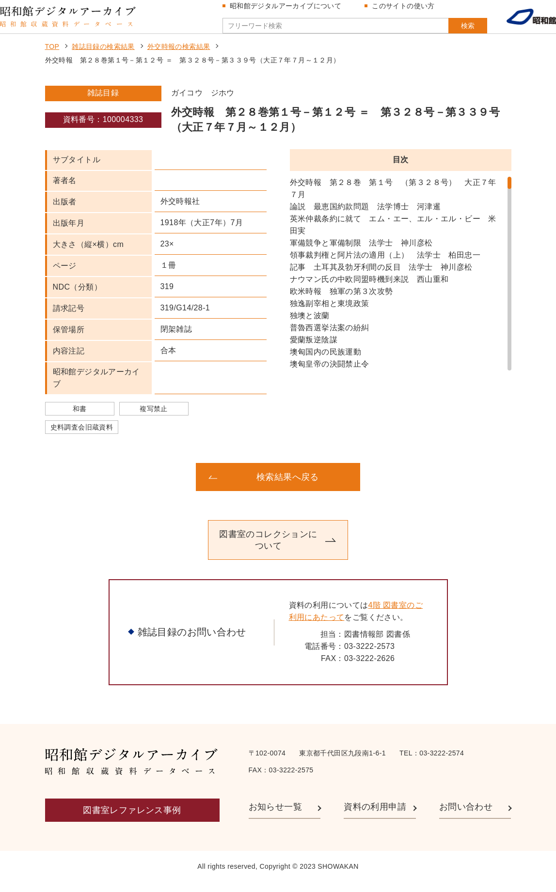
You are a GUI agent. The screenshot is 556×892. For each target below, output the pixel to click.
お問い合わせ (465, 816)
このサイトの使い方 (407, 11)
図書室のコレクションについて (268, 549)
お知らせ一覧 (275, 816)
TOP (52, 56)
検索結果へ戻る (287, 487)
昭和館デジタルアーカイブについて (289, 11)
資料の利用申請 (375, 816)
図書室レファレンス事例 (132, 820)
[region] (400, 283)
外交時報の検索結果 (178, 56)
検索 (448, 30)
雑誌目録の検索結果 (103, 56)
